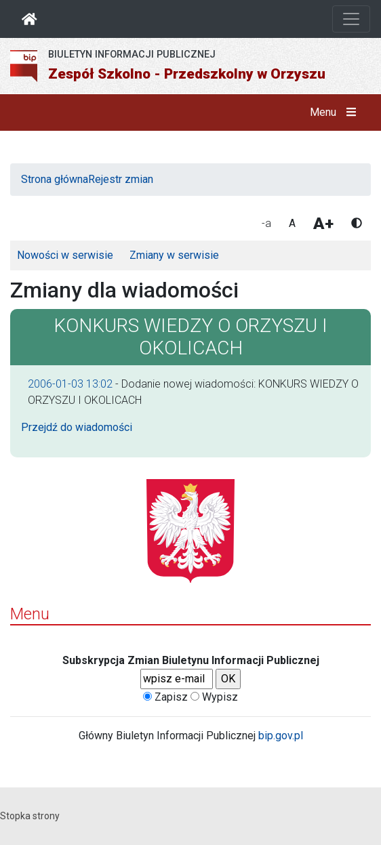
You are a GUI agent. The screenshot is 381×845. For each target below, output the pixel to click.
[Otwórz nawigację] (351, 19)
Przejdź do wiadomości (76, 427)
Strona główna (54, 179)
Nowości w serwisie (65, 255)
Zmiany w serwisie (174, 255)
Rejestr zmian (120, 179)
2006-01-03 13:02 (70, 383)
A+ (323, 223)
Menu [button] (336, 112)
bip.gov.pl (280, 735)
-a (266, 223)
